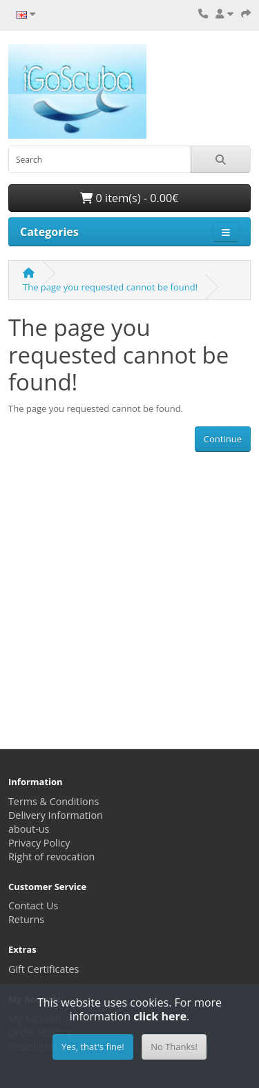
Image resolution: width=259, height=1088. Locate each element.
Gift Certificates (43, 969)
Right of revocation (51, 856)
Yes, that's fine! (92, 1046)
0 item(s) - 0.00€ (129, 198)
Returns (26, 919)
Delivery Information (55, 815)
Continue (223, 439)
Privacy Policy (39, 842)
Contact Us (33, 905)
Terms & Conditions (53, 801)
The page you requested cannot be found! (110, 287)
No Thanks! (174, 1046)
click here (159, 1016)
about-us (28, 828)
